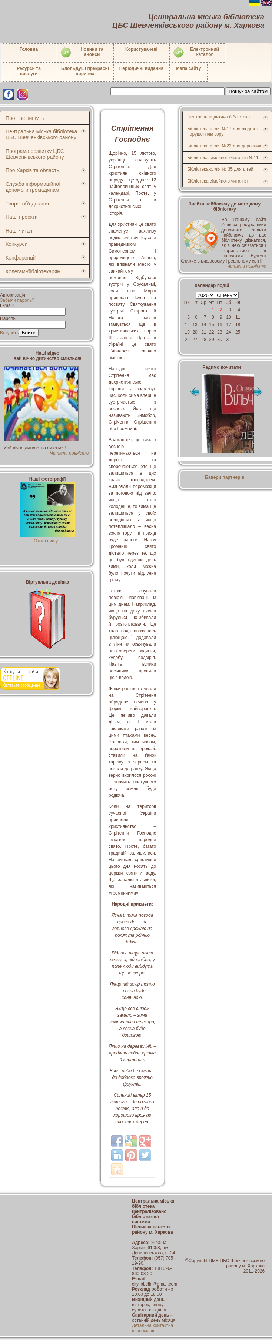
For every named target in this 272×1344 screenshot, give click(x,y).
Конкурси (16, 244)
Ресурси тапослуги (29, 71)
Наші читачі (19, 231)
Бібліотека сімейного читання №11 (223, 157)
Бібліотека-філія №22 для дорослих (224, 145)
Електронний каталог (196, 52)
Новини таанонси (81, 52)
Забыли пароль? (17, 300)
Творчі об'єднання (27, 204)
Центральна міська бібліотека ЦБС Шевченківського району (41, 134)
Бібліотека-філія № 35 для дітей (220, 169)
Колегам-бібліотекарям (33, 271)
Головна (29, 49)
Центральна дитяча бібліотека (218, 117)
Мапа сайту (188, 68)
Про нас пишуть (25, 118)
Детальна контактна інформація (152, 1328)
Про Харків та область (32, 170)
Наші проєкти (22, 217)
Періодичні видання (141, 68)
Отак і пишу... (47, 538)
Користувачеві (141, 49)
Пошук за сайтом (248, 91)
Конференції (21, 258)
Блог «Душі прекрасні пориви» (85, 71)
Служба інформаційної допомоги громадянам (33, 187)
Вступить (9, 332)
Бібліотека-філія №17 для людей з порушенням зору (222, 131)
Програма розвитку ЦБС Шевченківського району (35, 154)
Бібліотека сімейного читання (217, 181)
